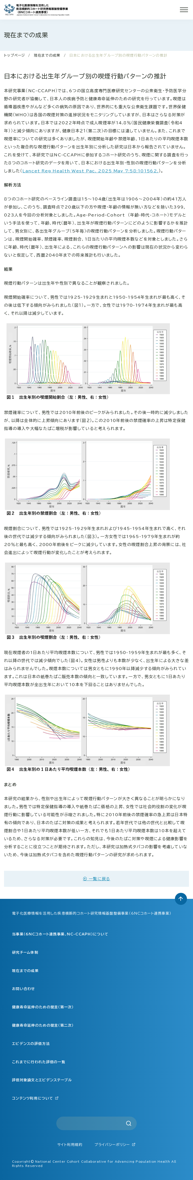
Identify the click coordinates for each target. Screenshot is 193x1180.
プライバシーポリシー (115, 1144)
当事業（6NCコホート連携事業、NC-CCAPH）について (60, 934)
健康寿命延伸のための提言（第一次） (43, 1007)
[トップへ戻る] (181, 899)
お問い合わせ (23, 989)
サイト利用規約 (69, 1144)
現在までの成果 (47, 55)
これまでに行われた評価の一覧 (38, 1062)
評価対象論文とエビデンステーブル (42, 1080)
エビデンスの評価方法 (31, 1043)
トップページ (14, 55)
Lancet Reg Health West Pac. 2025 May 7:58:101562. (90, 171)
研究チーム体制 (25, 952)
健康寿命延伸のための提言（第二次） (43, 1025)
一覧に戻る (96, 879)
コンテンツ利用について (35, 1098)
